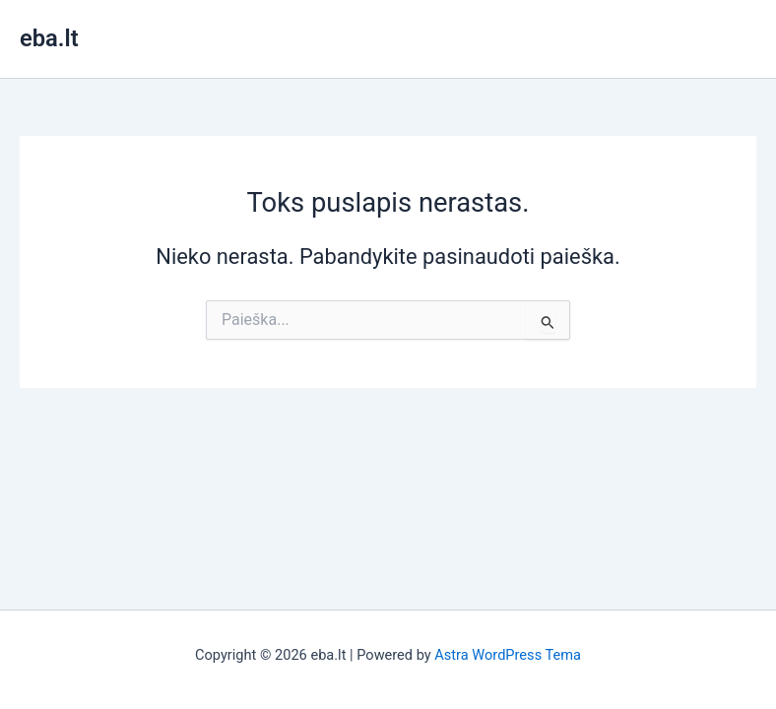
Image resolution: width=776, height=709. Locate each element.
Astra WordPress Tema (507, 655)
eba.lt (49, 38)
